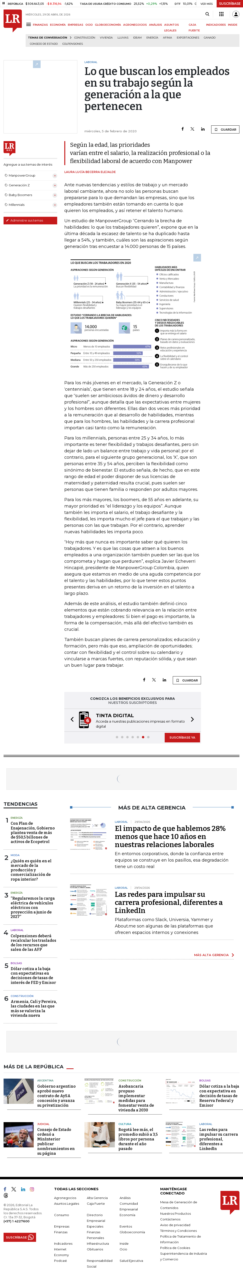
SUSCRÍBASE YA (182, 737)
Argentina (45, 1080)
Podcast (60, 1261)
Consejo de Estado (44, 43)
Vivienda (106, 37)
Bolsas (16, 963)
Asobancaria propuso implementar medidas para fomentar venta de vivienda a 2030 (136, 1098)
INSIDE (232, 24)
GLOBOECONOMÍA (108, 24)
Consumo (61, 1215)
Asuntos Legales (66, 1203)
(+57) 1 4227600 (16, 1221)
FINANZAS (40, 24)
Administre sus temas (24, 220)
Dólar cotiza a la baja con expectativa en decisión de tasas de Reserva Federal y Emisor (219, 1096)
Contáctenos (170, 1219)
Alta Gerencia (97, 1198)
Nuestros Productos (175, 1213)
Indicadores (63, 1243)
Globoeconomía (132, 1232)
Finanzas (60, 1232)
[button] (70, 720)
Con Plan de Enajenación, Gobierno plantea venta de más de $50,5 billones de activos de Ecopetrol (33, 832)
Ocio (123, 1249)
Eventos (126, 1226)
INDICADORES (216, 24)
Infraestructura (98, 1243)
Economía (127, 1215)
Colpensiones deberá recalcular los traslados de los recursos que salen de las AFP (33, 943)
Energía (152, 37)
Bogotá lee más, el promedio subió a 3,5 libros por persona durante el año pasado (138, 1139)
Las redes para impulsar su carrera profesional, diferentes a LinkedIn (169, 902)
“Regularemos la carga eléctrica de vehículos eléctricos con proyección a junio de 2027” (33, 907)
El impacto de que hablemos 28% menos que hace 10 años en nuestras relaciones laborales (170, 836)
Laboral (17, 930)
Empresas (61, 1226)
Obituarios (95, 1249)
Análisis (125, 1198)
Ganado (209, 37)
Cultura (124, 1124)
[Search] (207, 14)
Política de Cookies (175, 1248)
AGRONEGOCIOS (135, 24)
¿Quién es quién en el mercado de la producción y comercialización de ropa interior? (31, 870)
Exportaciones (188, 37)
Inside (124, 1243)
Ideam (137, 37)
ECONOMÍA (58, 24)
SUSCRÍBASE (230, 3)
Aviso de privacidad (175, 1225)
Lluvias (122, 37)
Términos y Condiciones (178, 1231)
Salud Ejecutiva (131, 1261)
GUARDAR (225, 129)
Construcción (84, 37)
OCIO (89, 24)
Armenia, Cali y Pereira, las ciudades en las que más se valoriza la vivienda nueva (34, 1008)
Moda (15, 855)
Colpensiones (72, 43)
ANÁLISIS (155, 24)
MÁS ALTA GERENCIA (211, 955)
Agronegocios (65, 1198)
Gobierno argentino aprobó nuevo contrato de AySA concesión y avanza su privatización (56, 1096)
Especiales (95, 1226)
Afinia (167, 37)
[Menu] (29, 24)
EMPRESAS (75, 24)
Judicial (43, 1124)
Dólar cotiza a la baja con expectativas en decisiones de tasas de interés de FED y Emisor (33, 976)
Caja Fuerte (96, 1203)
